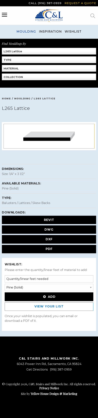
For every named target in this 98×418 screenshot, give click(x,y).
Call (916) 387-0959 (45, 3)
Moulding (26, 31)
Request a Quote (80, 3)
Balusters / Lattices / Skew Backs (26, 203)
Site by (49, 394)
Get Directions (37, 369)
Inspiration (50, 31)
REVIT (49, 220)
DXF (49, 239)
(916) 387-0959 (61, 369)
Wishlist (73, 31)
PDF (49, 249)
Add (48, 297)
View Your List (49, 306)
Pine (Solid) (10, 188)
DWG (49, 229)
